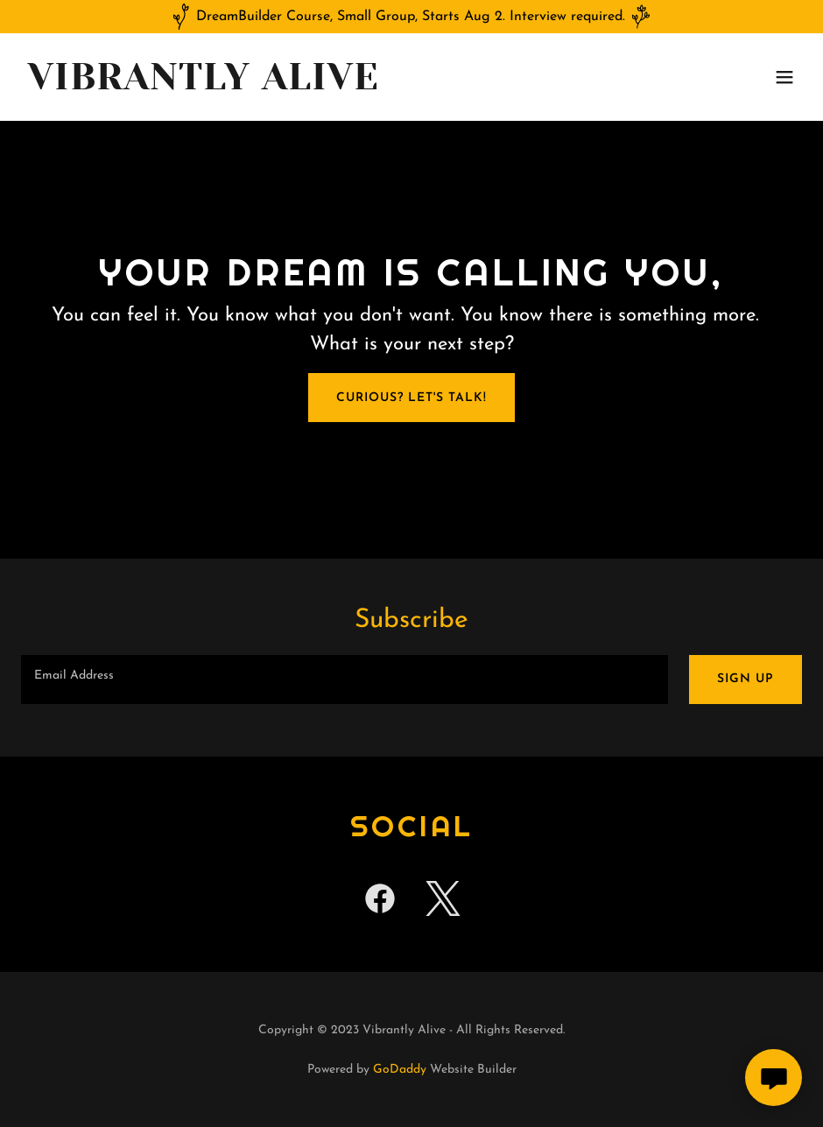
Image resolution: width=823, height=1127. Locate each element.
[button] (784, 77)
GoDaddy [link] (399, 1069)
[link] (203, 86)
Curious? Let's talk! (411, 398)
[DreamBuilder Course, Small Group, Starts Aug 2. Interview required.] (411, 17)
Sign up (745, 679)
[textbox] (344, 679)
